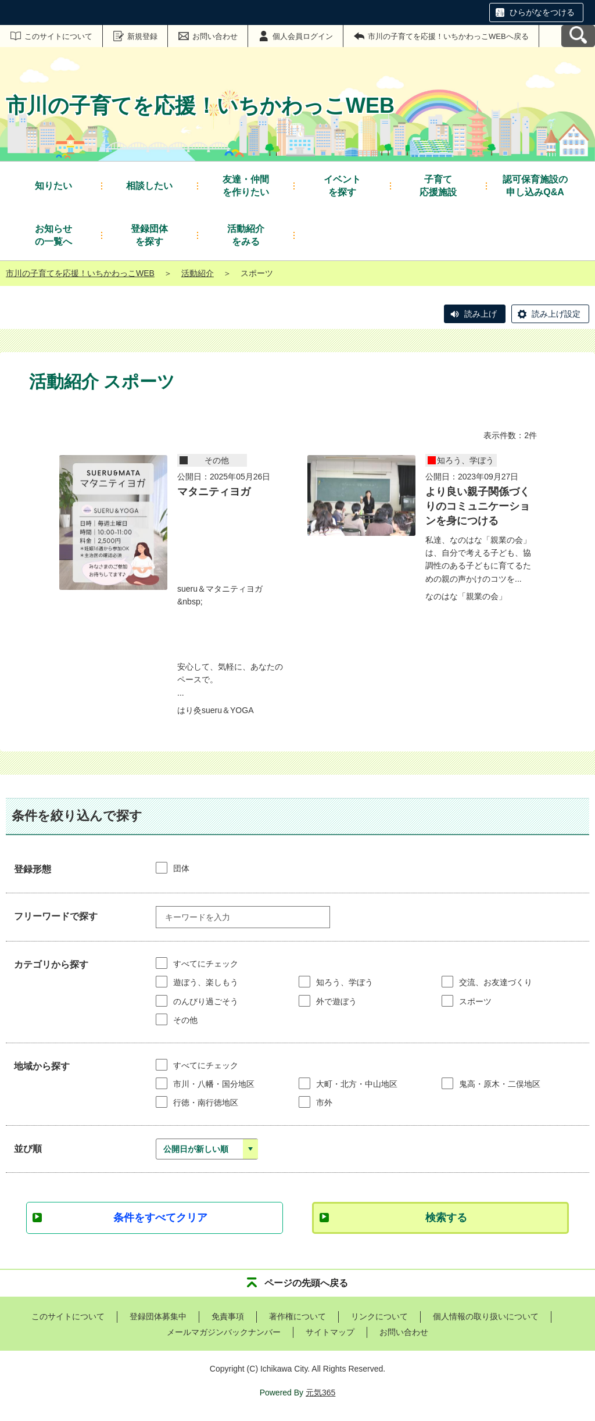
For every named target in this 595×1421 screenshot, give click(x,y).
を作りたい (246, 185)
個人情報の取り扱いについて (486, 1316)
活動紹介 (197, 273)
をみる (245, 234)
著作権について (297, 1316)
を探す (342, 185)
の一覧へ (53, 234)
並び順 (28, 1149)
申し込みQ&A (535, 185)
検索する (446, 1217)
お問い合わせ (215, 36)
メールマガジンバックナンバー (224, 1332)
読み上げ (480, 313)
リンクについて (379, 1316)
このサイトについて (58, 36)
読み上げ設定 (556, 313)
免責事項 (228, 1316)
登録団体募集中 (158, 1316)
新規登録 (142, 36)
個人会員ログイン (303, 36)
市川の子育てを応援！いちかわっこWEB (80, 273)
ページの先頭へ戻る (306, 1283)
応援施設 (438, 185)
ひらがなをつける (542, 12)
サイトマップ (330, 1332)
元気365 (320, 1392)
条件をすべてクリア (160, 1217)
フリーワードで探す (56, 916)
